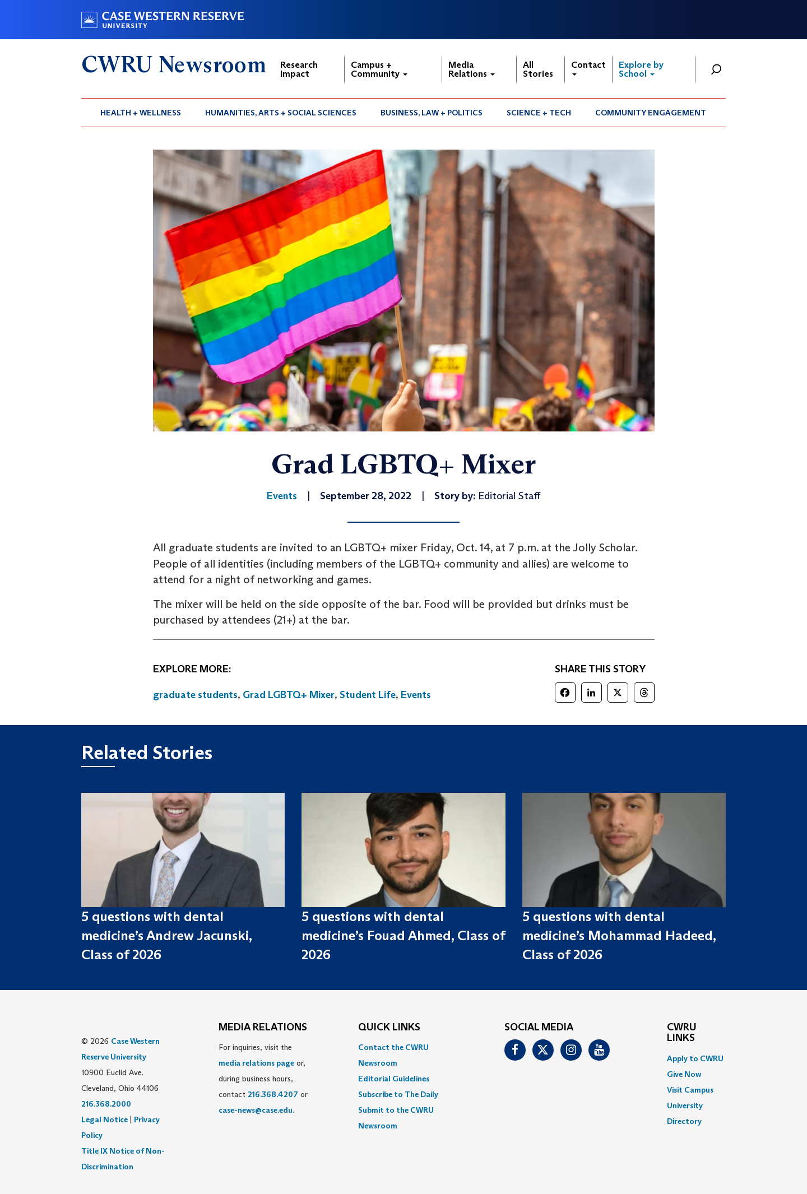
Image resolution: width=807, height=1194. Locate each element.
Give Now (684, 1074)
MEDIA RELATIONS (263, 1027)
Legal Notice (104, 1119)
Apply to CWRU (695, 1058)
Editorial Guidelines (393, 1079)
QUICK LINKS (389, 1027)
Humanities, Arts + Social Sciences (280, 113)
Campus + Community (379, 69)
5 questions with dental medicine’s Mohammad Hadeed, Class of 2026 (619, 935)
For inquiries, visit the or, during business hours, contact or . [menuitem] (263, 1078)
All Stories (538, 69)
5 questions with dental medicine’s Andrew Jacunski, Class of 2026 (166, 935)
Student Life (368, 695)
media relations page (256, 1063)
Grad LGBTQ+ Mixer (289, 695)
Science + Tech (539, 113)
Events (416, 695)
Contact (588, 67)
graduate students (195, 695)
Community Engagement (650, 113)
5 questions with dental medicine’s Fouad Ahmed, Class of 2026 (403, 935)
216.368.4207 (273, 1094)
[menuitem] (141, 113)
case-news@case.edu (256, 1110)
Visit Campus (690, 1090)
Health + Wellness (140, 113)
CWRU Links (682, 1033)
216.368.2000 (106, 1104)
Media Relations (471, 69)
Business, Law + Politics (432, 113)
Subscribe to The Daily (398, 1094)
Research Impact (299, 69)
